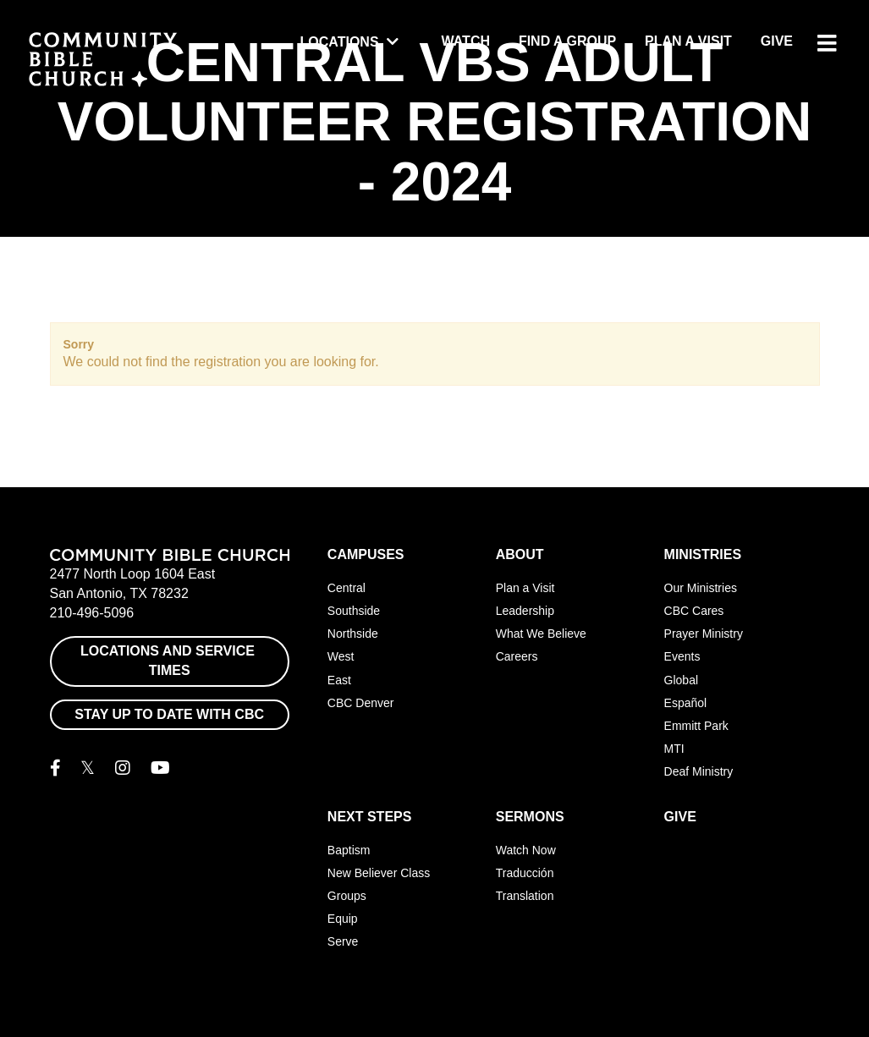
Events (682, 656)
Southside (353, 610)
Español (685, 703)
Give (777, 41)
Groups (346, 896)
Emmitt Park (696, 725)
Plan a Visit (688, 41)
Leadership (525, 610)
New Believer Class (378, 873)
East (339, 680)
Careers (517, 656)
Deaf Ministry (699, 771)
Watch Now (526, 850)
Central (346, 588)
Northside (352, 633)
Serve (343, 941)
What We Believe (541, 633)
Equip (342, 918)
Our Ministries (700, 588)
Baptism (349, 850)
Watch (466, 41)
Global (681, 680)
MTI (674, 748)
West (341, 656)
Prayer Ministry (703, 633)
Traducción (525, 873)
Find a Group (567, 41)
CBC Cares (694, 610)
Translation (525, 896)
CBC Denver (360, 703)
